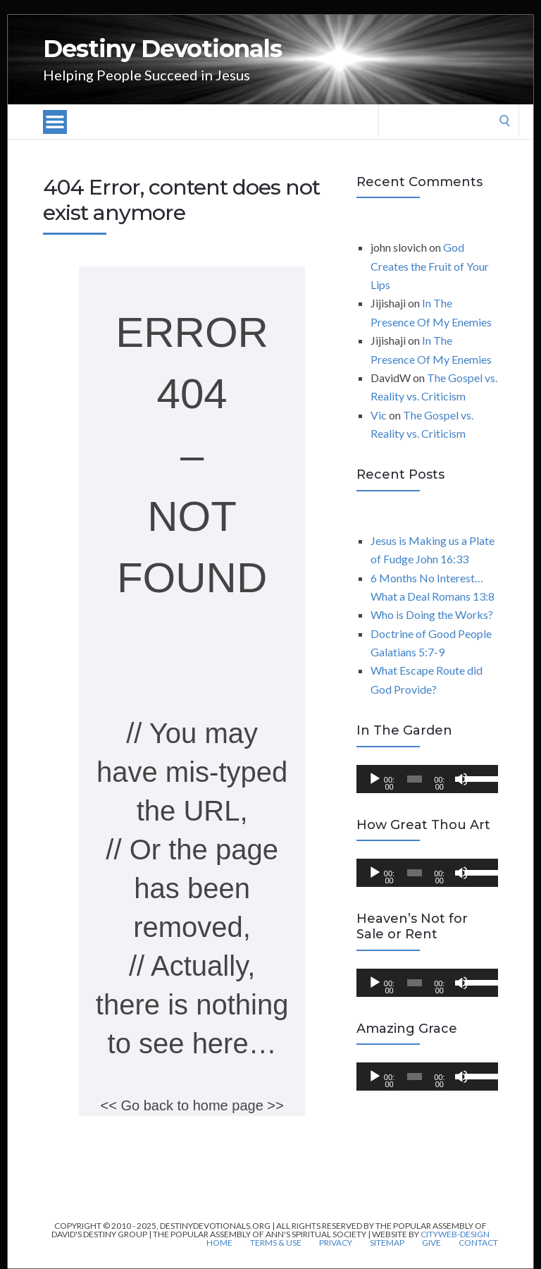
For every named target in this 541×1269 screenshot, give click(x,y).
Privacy (335, 1243)
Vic (379, 415)
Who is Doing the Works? (432, 614)
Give (431, 1243)
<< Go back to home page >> (192, 1105)
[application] (427, 779)
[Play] (375, 779)
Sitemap (387, 1243)
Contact (478, 1243)
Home (219, 1243)
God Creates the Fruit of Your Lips (430, 265)
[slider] (414, 779)
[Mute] (461, 779)
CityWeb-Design (455, 1234)
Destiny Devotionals (162, 49)
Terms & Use (275, 1243)
